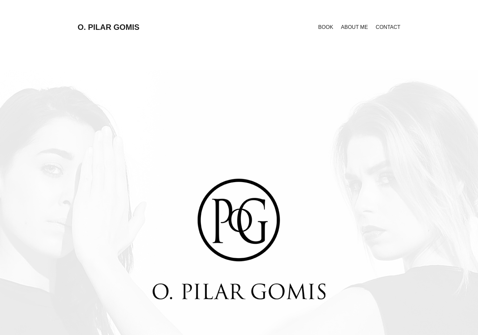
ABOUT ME (354, 27)
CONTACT (388, 27)
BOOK (325, 27)
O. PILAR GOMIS (109, 27)
